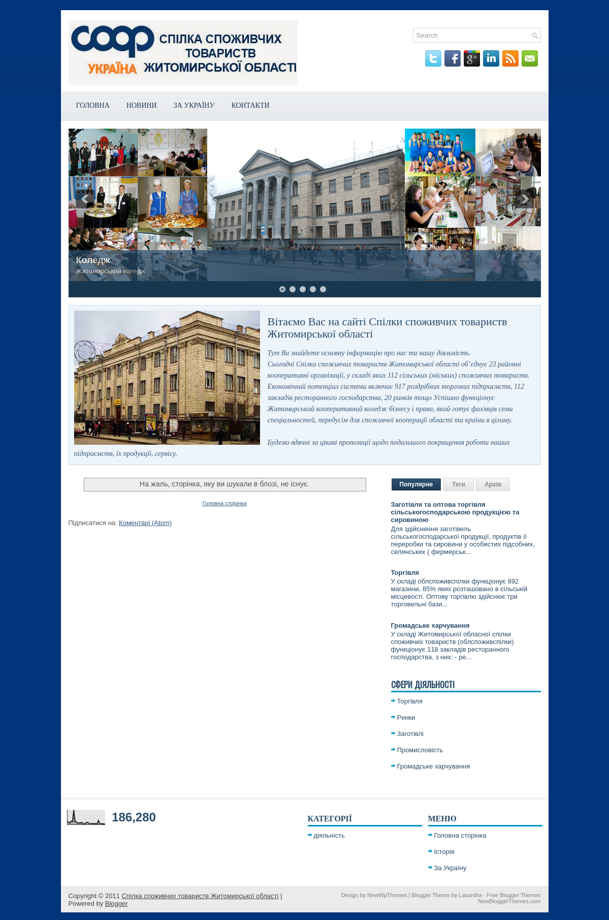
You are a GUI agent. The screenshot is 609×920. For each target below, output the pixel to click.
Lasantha (470, 895)
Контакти (250, 105)
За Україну (194, 105)
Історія (444, 851)
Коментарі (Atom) (145, 523)
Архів (493, 484)
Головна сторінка (224, 503)
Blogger (116, 903)
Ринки (406, 717)
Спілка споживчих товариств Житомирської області (199, 896)
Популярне (416, 484)
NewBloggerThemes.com (509, 901)
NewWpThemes (387, 895)
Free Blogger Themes (513, 895)
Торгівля (405, 572)
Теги (458, 484)
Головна (93, 105)
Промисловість (420, 750)
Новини (141, 105)
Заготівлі (410, 734)
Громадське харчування (430, 625)
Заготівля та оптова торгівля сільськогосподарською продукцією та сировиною (455, 512)
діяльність (329, 835)
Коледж (93, 260)
